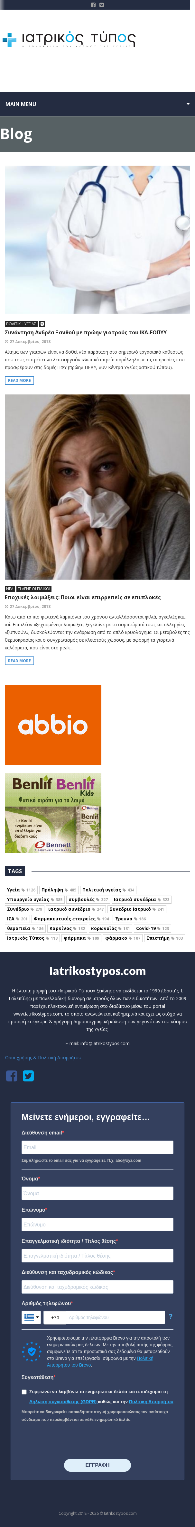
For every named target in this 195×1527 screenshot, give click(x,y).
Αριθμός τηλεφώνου (46, 1303)
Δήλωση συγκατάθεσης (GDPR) (63, 1401)
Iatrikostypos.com (97, 970)
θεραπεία (25, 928)
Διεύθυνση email (42, 1132)
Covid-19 (152, 928)
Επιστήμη (164, 938)
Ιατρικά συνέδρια (141, 899)
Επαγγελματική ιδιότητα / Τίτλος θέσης (69, 1241)
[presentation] (70, 1441)
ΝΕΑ (10, 589)
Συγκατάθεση (38, 1377)
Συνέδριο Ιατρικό (137, 909)
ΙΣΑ (17, 919)
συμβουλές (88, 899)
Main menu (20, 104)
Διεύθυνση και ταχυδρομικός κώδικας (67, 1272)
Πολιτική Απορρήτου (151, 1401)
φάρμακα (81, 938)
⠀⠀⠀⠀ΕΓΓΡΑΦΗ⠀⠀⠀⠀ (97, 1465)
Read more (19, 380)
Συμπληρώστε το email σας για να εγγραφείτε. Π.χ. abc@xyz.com (81, 1160)
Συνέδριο (24, 909)
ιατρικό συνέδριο (76, 909)
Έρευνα (130, 919)
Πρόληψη (59, 890)
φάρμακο (122, 938)
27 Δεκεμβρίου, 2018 (30, 341)
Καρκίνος (67, 928)
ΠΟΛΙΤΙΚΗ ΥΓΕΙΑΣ (21, 324)
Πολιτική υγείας (108, 890)
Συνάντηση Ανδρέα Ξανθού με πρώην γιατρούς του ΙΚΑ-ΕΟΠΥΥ (86, 332)
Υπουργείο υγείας (34, 899)
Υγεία (21, 890)
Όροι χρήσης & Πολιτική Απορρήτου (43, 1057)
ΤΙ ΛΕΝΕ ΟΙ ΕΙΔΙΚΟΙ (34, 589)
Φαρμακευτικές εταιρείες (71, 919)
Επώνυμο (33, 1210)
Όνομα (30, 1178)
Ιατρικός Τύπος (32, 938)
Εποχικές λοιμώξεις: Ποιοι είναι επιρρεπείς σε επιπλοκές (83, 597)
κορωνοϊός (110, 928)
